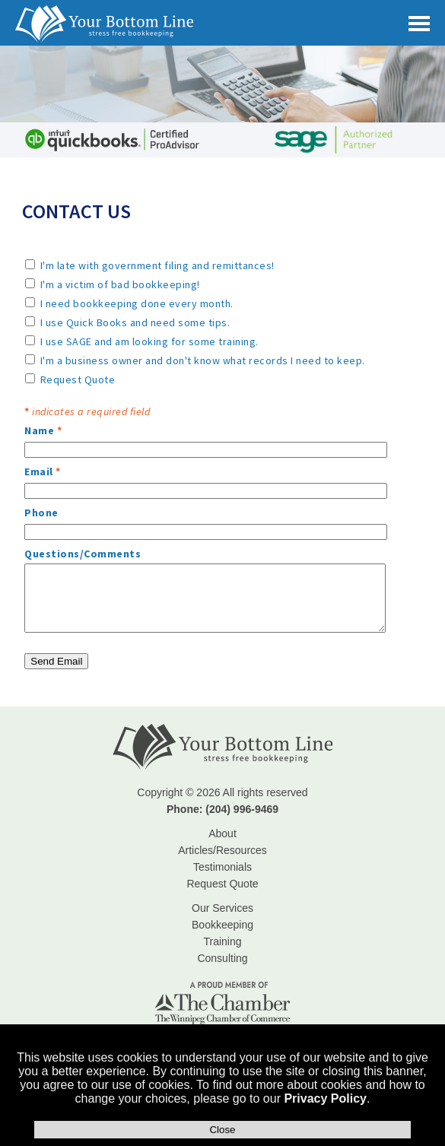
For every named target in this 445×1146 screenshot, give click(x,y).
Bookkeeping (222, 925)
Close (222, 1129)
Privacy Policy (325, 1098)
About (222, 833)
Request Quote (222, 884)
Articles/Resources (222, 850)
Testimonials (222, 867)
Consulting (222, 958)
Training (222, 941)
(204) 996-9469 (241, 809)
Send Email (56, 661)
